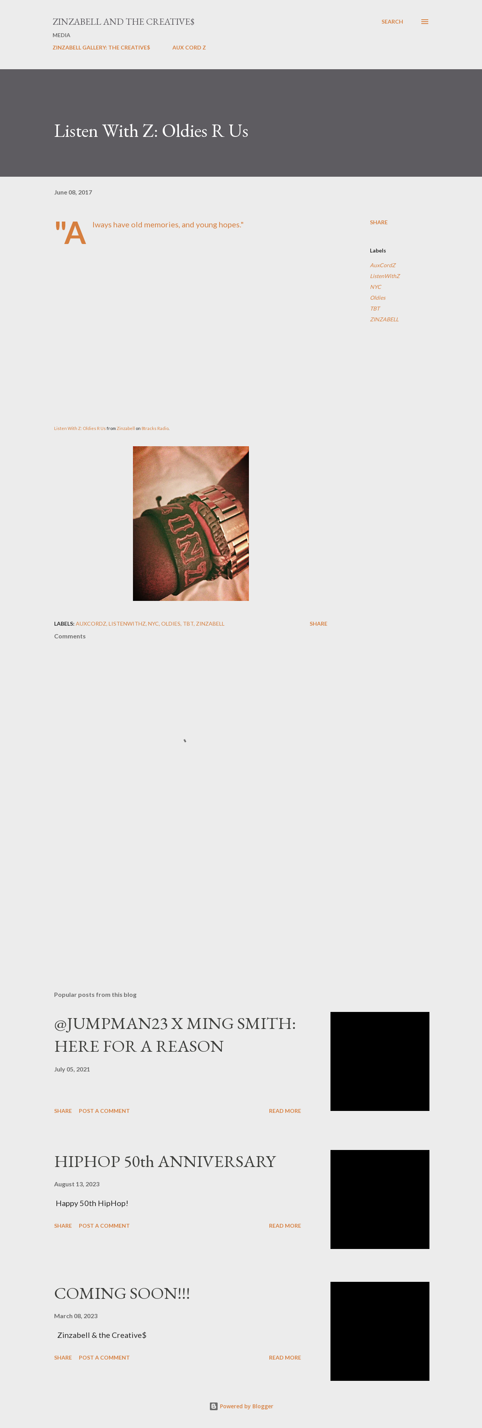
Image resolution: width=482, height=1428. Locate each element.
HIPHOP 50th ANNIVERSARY (165, 1161)
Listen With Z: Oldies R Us (80, 428)
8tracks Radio (155, 428)
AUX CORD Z (189, 47)
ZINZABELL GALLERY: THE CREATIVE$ (101, 47)
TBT (375, 308)
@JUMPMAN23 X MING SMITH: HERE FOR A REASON (175, 1034)
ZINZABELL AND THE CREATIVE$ (123, 21)
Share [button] (379, 222)
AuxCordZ (382, 265)
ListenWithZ (385, 276)
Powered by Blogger (241, 1406)
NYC (375, 286)
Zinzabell (126, 428)
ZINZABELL (384, 319)
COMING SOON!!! (122, 1293)
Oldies (377, 297)
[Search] (392, 21)
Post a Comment (104, 1110)
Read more (285, 1110)
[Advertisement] (184, 894)
